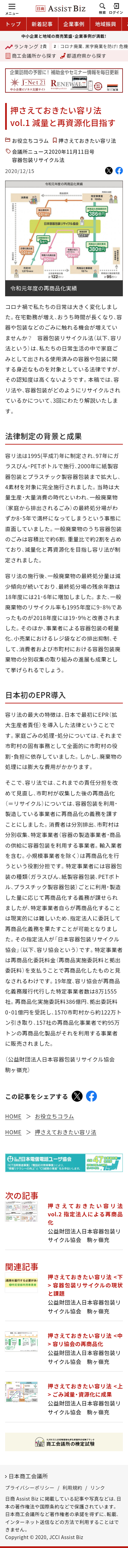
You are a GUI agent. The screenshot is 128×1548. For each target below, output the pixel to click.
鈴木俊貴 (56, 46)
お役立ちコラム (30, 140)
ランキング (22, 47)
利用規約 (72, 1487)
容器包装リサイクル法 (38, 159)
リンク (97, 1487)
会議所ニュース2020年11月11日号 (53, 151)
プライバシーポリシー (30, 1487)
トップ (13, 23)
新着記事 (42, 23)
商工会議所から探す (30, 55)
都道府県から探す (83, 55)
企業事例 (74, 23)
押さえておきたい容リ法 (87, 140)
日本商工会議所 (28, 1476)
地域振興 (105, 23)
